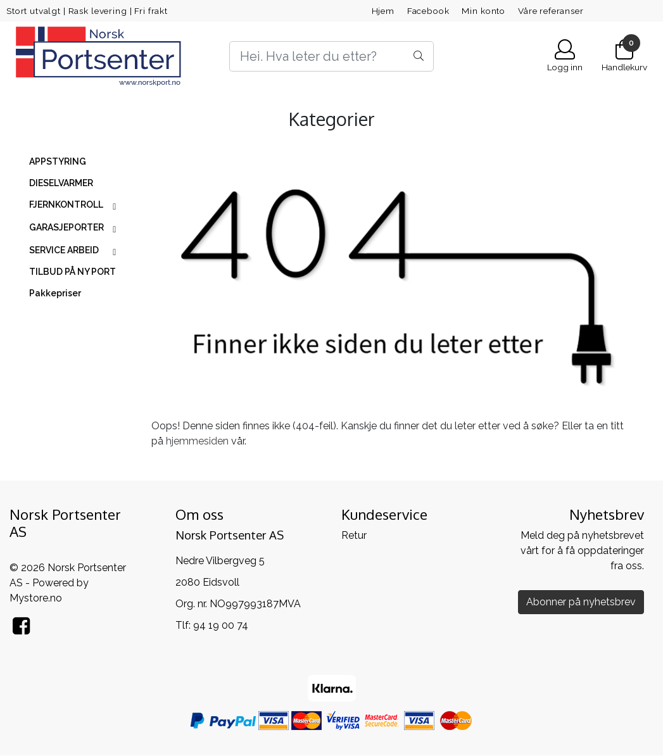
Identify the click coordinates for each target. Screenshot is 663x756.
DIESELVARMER (61, 183)
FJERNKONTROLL (66, 204)
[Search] (331, 56)
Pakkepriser (55, 293)
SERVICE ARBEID (64, 250)
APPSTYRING (57, 161)
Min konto (483, 11)
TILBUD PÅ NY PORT (72, 272)
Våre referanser (551, 11)
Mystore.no (35, 598)
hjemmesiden (197, 441)
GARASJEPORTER (66, 227)
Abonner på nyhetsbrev (581, 602)
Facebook (428, 11)
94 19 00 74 (220, 625)
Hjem (383, 11)
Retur (354, 535)
